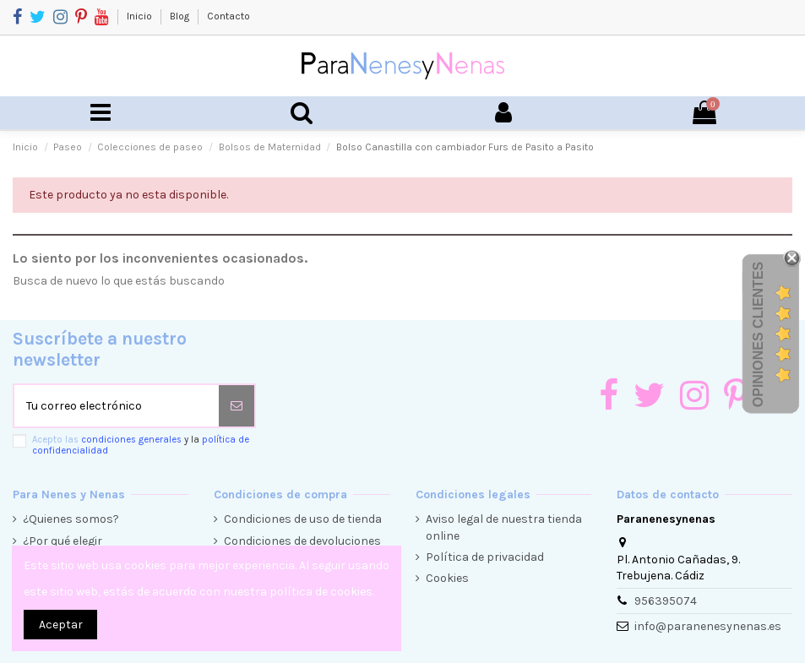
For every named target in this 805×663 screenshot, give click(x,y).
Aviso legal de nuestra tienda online (504, 527)
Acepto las (140, 445)
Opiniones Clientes (758, 334)
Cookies (447, 578)
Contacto (228, 16)
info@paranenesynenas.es (707, 626)
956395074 (665, 601)
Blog (181, 16)
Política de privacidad (485, 557)
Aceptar (61, 624)
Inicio (141, 16)
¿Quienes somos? (71, 519)
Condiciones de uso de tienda (303, 519)
